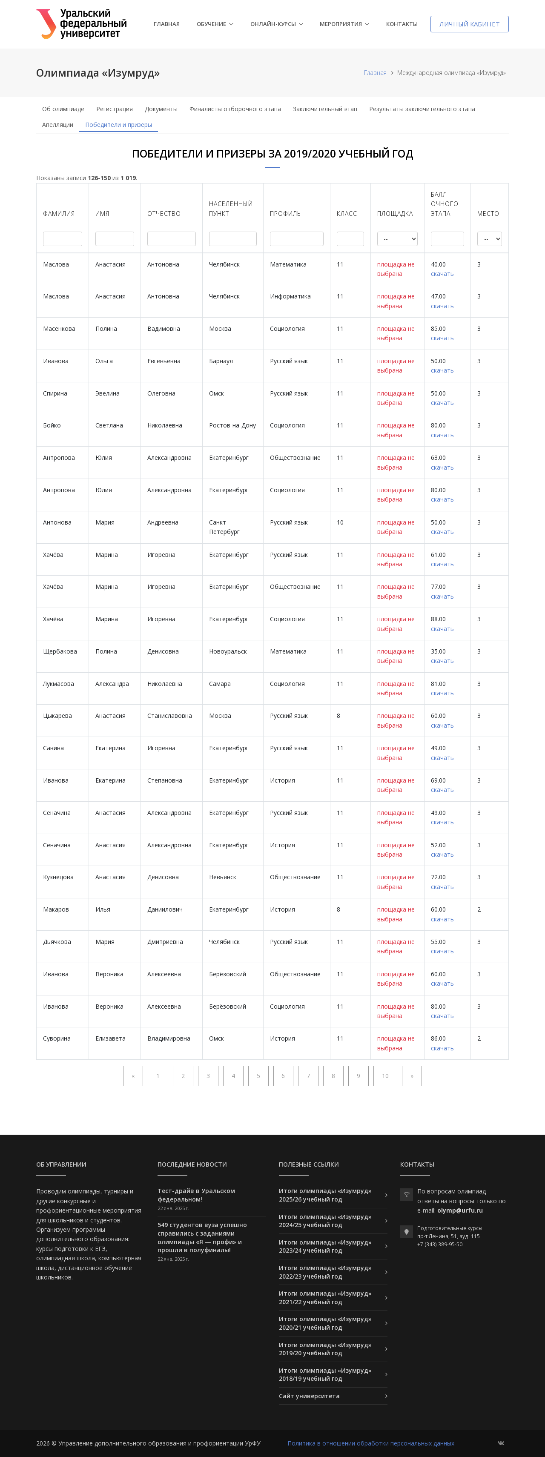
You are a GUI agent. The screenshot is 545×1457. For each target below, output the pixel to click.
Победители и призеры (118, 124)
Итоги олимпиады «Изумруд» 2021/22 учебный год (325, 1297)
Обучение (211, 24)
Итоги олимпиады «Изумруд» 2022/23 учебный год (325, 1272)
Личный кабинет (469, 24)
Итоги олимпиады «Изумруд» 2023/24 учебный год (325, 1246)
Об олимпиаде (63, 109)
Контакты (402, 24)
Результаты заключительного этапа (422, 109)
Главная (167, 24)
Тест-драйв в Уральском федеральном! (196, 1195)
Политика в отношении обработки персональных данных (370, 1443)
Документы (161, 109)
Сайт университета (309, 1396)
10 (385, 1076)
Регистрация (114, 109)
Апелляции (57, 124)
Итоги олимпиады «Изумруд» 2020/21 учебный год (325, 1323)
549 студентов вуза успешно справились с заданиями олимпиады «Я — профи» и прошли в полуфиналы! (202, 1237)
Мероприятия (341, 24)
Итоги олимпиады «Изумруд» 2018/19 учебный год (325, 1374)
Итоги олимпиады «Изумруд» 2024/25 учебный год (325, 1221)
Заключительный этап (325, 109)
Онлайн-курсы (273, 24)
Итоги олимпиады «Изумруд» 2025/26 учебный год (325, 1195)
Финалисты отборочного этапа (235, 109)
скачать (442, 274)
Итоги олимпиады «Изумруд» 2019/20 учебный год (325, 1349)
